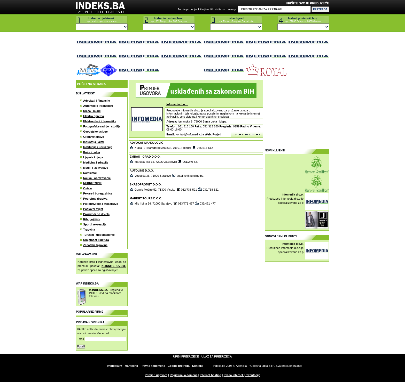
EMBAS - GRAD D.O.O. (145, 156)
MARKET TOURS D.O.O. (146, 198)
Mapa (223, 121)
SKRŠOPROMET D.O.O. (145, 184)
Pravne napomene (153, 365)
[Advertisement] (296, 112)
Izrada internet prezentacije (242, 375)
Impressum (114, 365)
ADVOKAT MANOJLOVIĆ (146, 142)
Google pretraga (179, 365)
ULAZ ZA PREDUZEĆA (216, 356)
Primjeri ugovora (156, 375)
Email (101, 338)
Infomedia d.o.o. (177, 104)
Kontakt (197, 365)
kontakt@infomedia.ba (190, 134)
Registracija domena (184, 375)
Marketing (131, 365)
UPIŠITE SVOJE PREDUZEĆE (307, 3)
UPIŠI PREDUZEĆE (186, 356)
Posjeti (217, 134)
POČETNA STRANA (91, 84)
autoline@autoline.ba (190, 175)
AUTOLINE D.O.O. (142, 170)
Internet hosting (210, 375)
